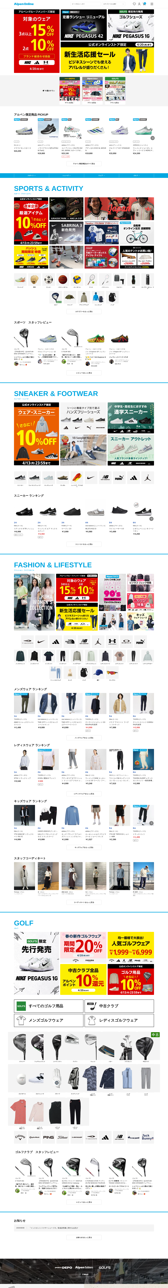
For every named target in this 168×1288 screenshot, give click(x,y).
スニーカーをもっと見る (84, 544)
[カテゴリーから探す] (113, 4)
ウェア (100, 175)
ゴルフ (135, 175)
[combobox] (85, 4)
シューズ (66, 175)
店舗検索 (85, 1274)
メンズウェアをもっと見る (84, 738)
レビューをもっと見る (84, 373)
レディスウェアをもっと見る (84, 794)
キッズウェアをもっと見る (84, 847)
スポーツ (31, 175)
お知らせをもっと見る (84, 1237)
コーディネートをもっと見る (84, 902)
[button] (152, 138)
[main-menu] (152, 4)
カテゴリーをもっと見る (84, 311)
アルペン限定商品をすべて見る (84, 164)
